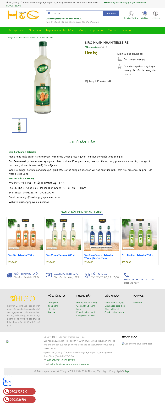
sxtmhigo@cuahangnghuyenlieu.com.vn (125, 2)
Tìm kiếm (111, 13)
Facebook (137, 302)
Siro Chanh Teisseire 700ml (60, 255)
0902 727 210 (69, 385)
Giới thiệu (35, 30)
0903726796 (13, 5)
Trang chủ (16, 30)
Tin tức (113, 29)
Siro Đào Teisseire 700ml (21, 255)
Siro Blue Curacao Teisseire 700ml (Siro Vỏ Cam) (98, 257)
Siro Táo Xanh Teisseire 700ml (138, 255)
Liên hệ (126, 30)
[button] (155, 14)
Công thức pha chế (91, 30)
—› (24, 37)
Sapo (127, 402)
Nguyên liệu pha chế (60, 30)
